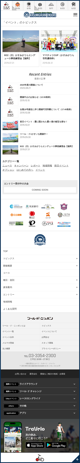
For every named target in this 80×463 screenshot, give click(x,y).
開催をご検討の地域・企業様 (52, 374)
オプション (8, 169)
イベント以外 (8, 337)
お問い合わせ (20, 374)
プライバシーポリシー (51, 348)
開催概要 (7, 265)
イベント (40, 169)
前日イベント (61, 165)
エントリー (8, 294)
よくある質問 (10, 309)
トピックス (8, 258)
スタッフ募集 (47, 343)
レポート (35, 165)
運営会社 (33, 374)
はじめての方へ (25, 169)
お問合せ (45, 337)
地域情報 (47, 165)
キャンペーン (21, 165)
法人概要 (6, 348)
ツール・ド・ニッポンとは (13, 326)
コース (6, 273)
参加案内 (7, 287)
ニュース (7, 165)
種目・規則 (8, 280)
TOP (5, 251)
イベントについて (49, 331)
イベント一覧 (8, 331)
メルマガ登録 (8, 343)
